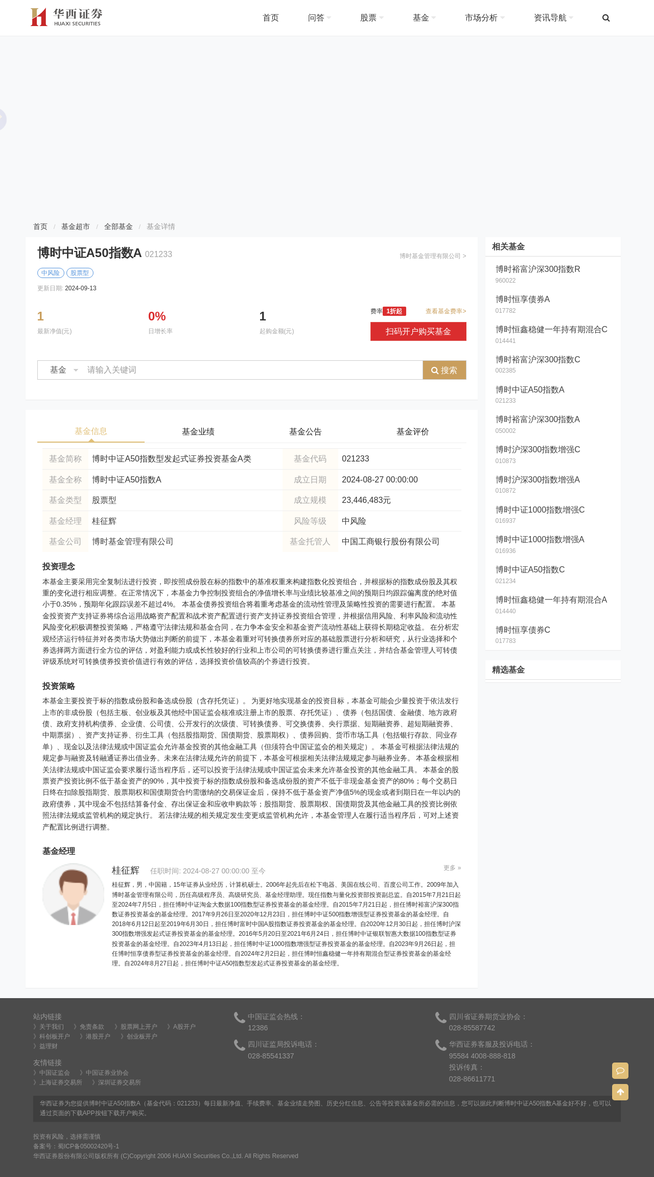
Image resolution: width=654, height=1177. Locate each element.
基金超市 (75, 226)
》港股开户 (95, 1036)
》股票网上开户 (135, 1026)
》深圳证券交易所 (116, 1082)
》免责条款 (89, 1026)
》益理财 (45, 1046)
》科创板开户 (51, 1036)
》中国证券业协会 (104, 1072)
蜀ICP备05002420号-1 (88, 1146)
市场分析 (484, 18)
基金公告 (305, 431)
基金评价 (412, 431)
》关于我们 (48, 1026)
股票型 (104, 500)
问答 (319, 18)
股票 (371, 18)
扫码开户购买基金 (418, 331)
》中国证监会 (51, 1072)
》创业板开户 (139, 1036)
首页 (271, 17)
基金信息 (91, 431)
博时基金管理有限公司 (133, 541)
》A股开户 (181, 1026)
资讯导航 (553, 18)
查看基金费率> (446, 311)
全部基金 (118, 226)
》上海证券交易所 (57, 1082)
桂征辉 (104, 521)
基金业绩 (198, 431)
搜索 (444, 370)
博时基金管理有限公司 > (433, 256)
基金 (424, 18)
